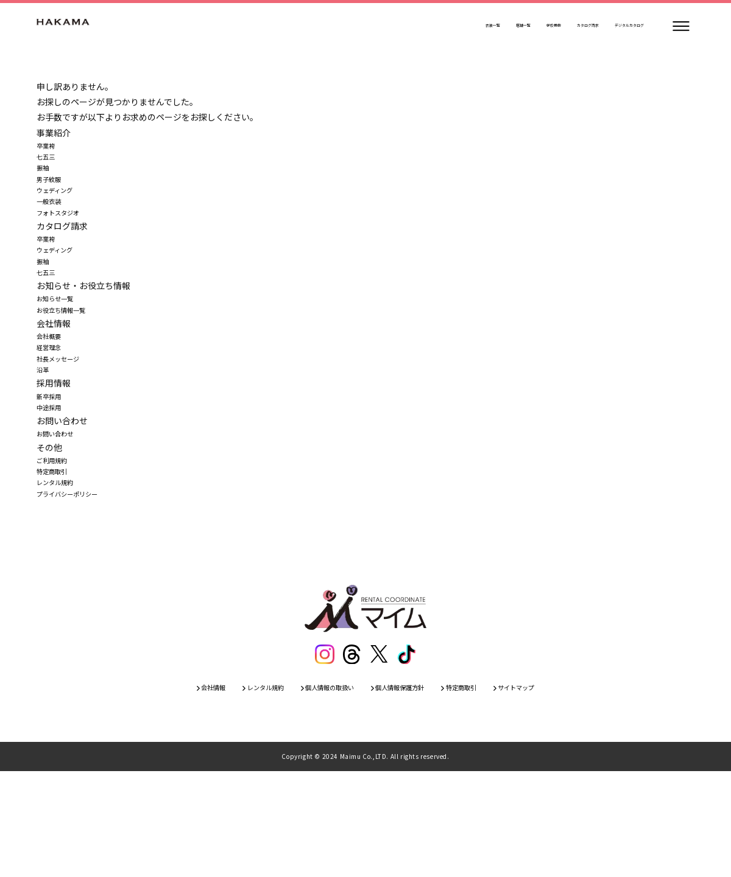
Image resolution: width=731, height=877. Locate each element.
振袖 (45, 178)
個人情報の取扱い (318, 791)
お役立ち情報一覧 (71, 362)
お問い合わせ (62, 515)
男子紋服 (54, 193)
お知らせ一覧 (62, 347)
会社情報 (170, 791)
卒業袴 (49, 148)
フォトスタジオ (66, 240)
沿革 (45, 439)
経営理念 (54, 408)
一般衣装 (54, 224)
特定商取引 (58, 562)
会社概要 (54, 393)
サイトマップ (558, 791)
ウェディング (62, 209)
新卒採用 (54, 470)
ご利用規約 (58, 546)
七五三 (49, 163)
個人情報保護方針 (410, 791)
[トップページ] (73, 26)
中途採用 (54, 485)
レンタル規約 (62, 577)
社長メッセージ (66, 424)
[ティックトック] (407, 755)
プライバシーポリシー (79, 592)
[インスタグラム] (323, 755)
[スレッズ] (351, 755)
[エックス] (379, 755)
